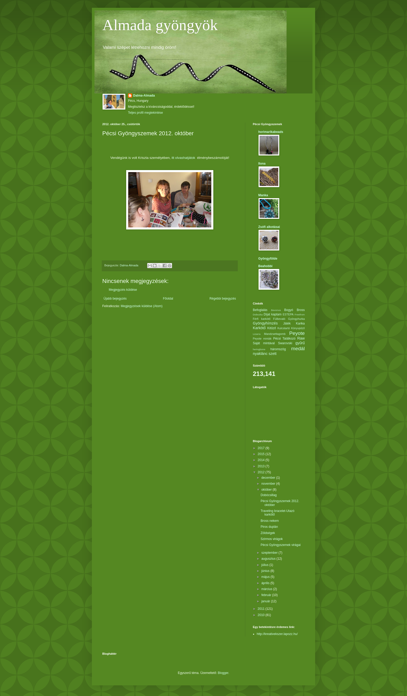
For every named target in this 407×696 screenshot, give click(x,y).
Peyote (297, 333)
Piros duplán (269, 527)
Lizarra (256, 334)
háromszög (278, 349)
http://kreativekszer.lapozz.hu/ (277, 634)
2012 (262, 472)
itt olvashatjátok (184, 158)
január (266, 601)
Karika (300, 323)
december (268, 477)
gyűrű (300, 343)
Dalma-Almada (144, 95)
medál (298, 348)
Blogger (223, 673)
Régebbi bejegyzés (222, 298)
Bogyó (288, 310)
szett (272, 354)
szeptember (270, 553)
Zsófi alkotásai (269, 227)
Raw (301, 338)
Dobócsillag (269, 495)
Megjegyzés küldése (123, 290)
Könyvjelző (298, 328)
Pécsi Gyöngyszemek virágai (281, 545)
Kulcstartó (283, 328)
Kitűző (271, 328)
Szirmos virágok (272, 539)
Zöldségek (268, 533)
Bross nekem (270, 521)
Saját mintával (264, 343)
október (267, 489)
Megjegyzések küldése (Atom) (141, 306)
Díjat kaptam (273, 314)
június (265, 571)
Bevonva (276, 310)
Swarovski (285, 343)
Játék (287, 323)
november (268, 483)
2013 (262, 466)
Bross (301, 310)
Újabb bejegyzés (115, 298)
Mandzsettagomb (275, 333)
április (265, 583)
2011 (262, 609)
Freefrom (300, 314)
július (265, 565)
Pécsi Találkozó (284, 338)
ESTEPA (288, 314)
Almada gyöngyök (160, 24)
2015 (262, 454)
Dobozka (258, 314)
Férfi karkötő (261, 318)
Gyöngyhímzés (265, 323)
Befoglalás (260, 310)
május (265, 577)
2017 (262, 448)
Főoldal (168, 298)
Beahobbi (265, 266)
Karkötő (259, 328)
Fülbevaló (279, 318)
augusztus (268, 558)
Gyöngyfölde (267, 258)
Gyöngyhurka (296, 318)
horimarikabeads (270, 132)
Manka (263, 195)
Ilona (262, 163)
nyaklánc (260, 354)
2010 (262, 615)
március (267, 589)
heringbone (259, 349)
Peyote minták (262, 338)
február (266, 595)
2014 (262, 460)
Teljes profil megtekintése (145, 112)
